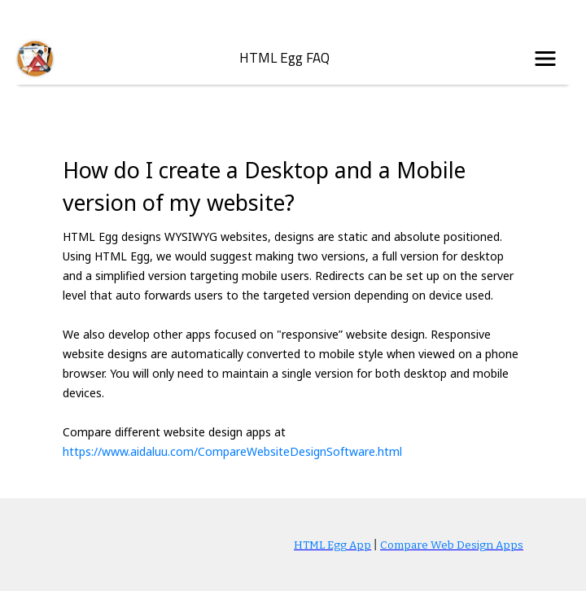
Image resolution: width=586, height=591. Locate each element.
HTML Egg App (332, 545)
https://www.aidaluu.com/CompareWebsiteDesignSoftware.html (232, 451)
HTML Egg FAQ (284, 58)
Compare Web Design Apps (451, 545)
